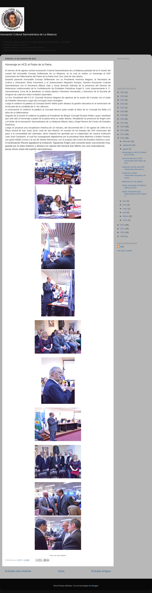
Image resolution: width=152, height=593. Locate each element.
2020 (122, 111)
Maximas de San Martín (132, 181)
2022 (122, 104)
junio (125, 205)
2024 (122, 96)
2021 (122, 108)
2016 (122, 126)
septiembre (128, 145)
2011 (122, 229)
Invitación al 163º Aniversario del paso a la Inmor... (134, 175)
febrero (126, 216)
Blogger (95, 586)
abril (125, 212)
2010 (122, 232)
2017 (122, 123)
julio (125, 201)
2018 (122, 119)
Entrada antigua (101, 571)
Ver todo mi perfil (124, 251)
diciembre (127, 141)
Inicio (61, 571)
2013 (122, 138)
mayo (125, 209)
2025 (122, 92)
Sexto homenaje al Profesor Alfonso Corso (134, 186)
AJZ (122, 247)
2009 (122, 236)
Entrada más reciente (18, 571)
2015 (122, 130)
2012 (122, 225)
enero (125, 220)
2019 (122, 115)
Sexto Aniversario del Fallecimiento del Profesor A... (134, 193)
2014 (122, 134)
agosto (126, 149)
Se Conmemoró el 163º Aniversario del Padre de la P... (134, 160)
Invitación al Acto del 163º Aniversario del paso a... (133, 168)
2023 (122, 100)
